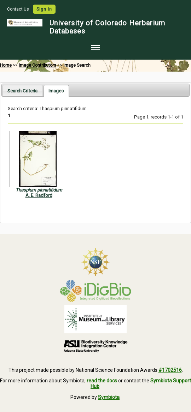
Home (6, 65)
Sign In (44, 9)
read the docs (102, 380)
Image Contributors (37, 65)
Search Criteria (22, 90)
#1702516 (170, 370)
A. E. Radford (38, 195)
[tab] (22, 90)
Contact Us (18, 9)
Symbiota (109, 397)
